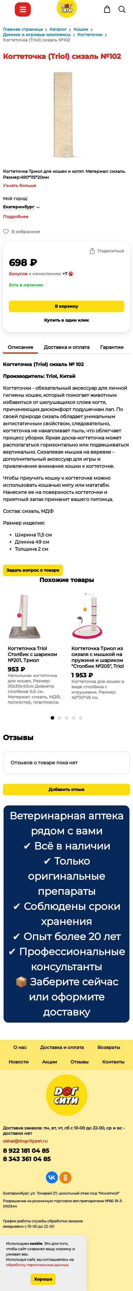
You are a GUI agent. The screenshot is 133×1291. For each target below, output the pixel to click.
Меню (8, 9)
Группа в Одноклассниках (65, 1177)
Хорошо (43, 1279)
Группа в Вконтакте (52, 1177)
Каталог (23, 9)
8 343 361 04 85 (27, 1159)
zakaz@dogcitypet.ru (25, 1141)
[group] (35, 651)
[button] (52, 718)
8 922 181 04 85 (26, 1151)
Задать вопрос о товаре (33, 570)
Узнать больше (19, 185)
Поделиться (110, 251)
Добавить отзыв (66, 789)
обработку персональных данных (37, 1265)
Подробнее (15, 216)
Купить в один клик (66, 320)
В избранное (25, 231)
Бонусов (18, 273)
